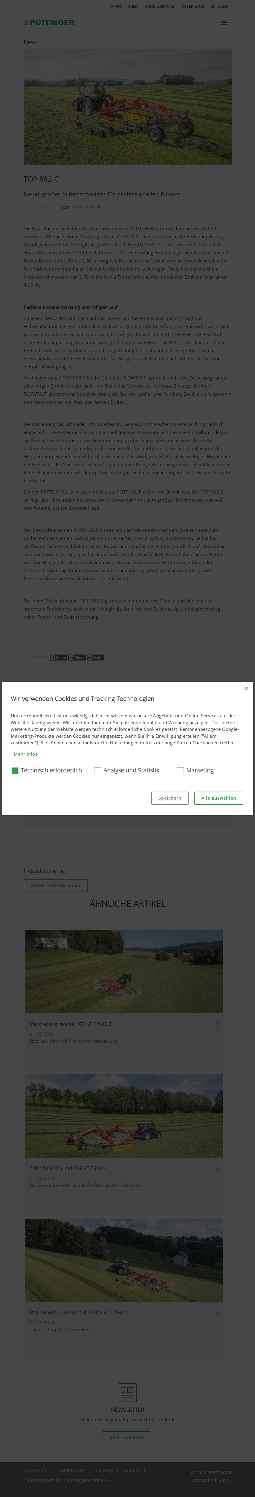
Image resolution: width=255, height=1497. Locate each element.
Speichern (169, 798)
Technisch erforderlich (51, 770)
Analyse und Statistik (131, 770)
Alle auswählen (218, 798)
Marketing (199, 770)
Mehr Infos (25, 754)
